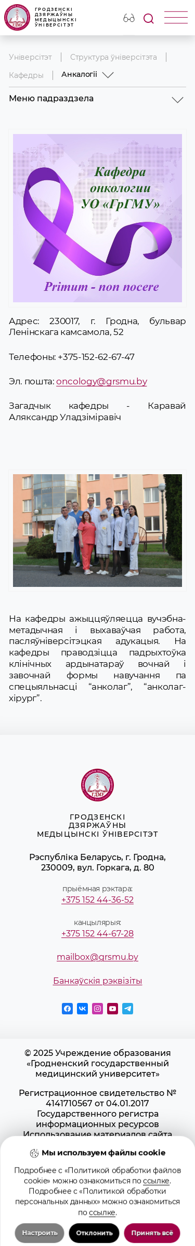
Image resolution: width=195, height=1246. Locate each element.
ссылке (156, 1232)
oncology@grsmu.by (101, 381)
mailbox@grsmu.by (97, 957)
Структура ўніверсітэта (113, 57)
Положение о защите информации (97, 1165)
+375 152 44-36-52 (97, 899)
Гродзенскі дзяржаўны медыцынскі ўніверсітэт (40, 17)
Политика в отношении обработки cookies (98, 1181)
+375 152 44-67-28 (97, 933)
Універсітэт (30, 57)
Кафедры (26, 75)
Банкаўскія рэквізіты (97, 980)
